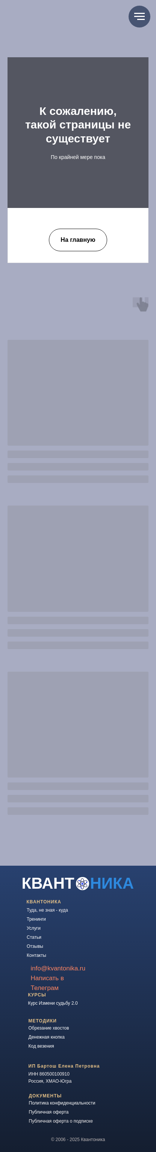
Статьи (34, 937)
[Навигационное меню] (139, 16)
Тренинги (36, 919)
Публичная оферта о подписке (61, 1121)
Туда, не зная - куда (47, 910)
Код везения (41, 1046)
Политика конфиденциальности (62, 1103)
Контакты (36, 955)
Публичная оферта (49, 1112)
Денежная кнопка (47, 1037)
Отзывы (35, 946)
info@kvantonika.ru (58, 968)
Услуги (34, 928)
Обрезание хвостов (49, 1028)
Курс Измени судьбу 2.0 (53, 1003)
